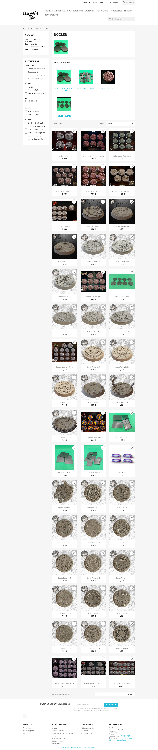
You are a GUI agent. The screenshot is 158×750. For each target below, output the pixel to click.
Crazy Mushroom (35, 130)
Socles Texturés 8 (122, 508)
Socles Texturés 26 (122, 261)
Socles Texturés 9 (64, 508)
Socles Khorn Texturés (122, 683)
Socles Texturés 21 (93, 367)
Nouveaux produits (29, 731)
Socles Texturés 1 (122, 578)
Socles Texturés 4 (122, 648)
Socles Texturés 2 (93, 543)
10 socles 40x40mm (93, 472)
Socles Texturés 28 (64, 261)
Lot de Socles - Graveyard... (64, 191)
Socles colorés (31, 44)
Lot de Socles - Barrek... (93, 191)
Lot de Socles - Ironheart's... (122, 191)
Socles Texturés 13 (64, 578)
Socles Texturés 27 (93, 261)
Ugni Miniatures (35, 139)
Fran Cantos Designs (37, 133)
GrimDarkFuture (35, 136)
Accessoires (116, 11)
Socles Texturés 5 (64, 543)
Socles (30, 34)
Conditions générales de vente (62, 733)
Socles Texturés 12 (93, 613)
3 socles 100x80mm (64, 472)
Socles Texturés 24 (64, 332)
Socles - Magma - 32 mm (93, 437)
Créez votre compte (88, 733)
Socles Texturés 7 (122, 543)
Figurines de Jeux (75, 11)
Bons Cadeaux (51, 15)
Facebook (25, 716)
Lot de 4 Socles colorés (122, 297)
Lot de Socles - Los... (65, 226)
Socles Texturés (31, 50)
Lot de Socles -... (64, 156)
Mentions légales (58, 731)
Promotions (27, 728)
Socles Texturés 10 (64, 613)
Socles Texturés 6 (93, 508)
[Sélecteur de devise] (101, 3)
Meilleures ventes (29, 733)
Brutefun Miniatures (36, 126)
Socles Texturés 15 (93, 578)
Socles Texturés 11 (93, 648)
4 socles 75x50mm (122, 437)
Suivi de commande (87, 728)
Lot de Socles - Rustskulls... (122, 156)
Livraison (55, 728)
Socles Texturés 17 (122, 402)
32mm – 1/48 (33, 115)
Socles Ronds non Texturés (36, 47)
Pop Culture (102, 11)
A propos (55, 736)
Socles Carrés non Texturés (32, 40)
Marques (128, 11)
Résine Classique (36, 93)
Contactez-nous (57, 741)
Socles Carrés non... (86, 89)
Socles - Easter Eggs (93, 297)
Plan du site (56, 744)
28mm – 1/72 (34, 111)
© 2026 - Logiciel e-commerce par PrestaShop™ (79, 747)
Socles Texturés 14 (64, 648)
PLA (30, 87)
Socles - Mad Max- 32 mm (64, 367)
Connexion (84, 731)
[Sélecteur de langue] (86, 3)
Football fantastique (55, 11)
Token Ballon (122, 472)
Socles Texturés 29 (122, 226)
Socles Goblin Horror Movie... (93, 683)
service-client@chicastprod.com (121, 739)
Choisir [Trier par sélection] (120, 123)
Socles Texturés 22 (122, 332)
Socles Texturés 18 (93, 402)
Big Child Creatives (36, 123)
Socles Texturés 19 (64, 402)
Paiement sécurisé (58, 738)
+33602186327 (125, 736)
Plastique (33, 90)
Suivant (130, 694)
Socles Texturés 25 (64, 297)
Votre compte (87, 724)
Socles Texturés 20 (122, 367)
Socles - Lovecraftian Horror (64, 683)
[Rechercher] (121, 19)
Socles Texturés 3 (122, 613)
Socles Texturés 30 (93, 226)
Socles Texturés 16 (64, 437)
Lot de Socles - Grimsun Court (93, 156)
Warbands (90, 11)
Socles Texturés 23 (93, 332)
